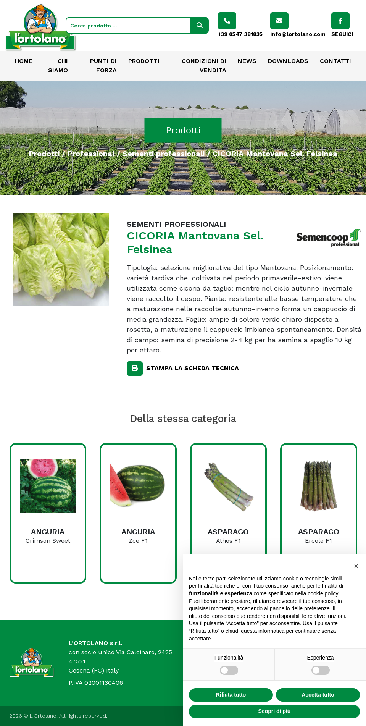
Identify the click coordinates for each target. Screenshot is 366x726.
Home (23, 61)
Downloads (288, 61)
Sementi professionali (164, 153)
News (247, 61)
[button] (356, 584)
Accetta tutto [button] (318, 713)
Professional (91, 153)
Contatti (335, 61)
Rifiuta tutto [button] (231, 713)
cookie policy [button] (323, 611)
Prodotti (144, 61)
